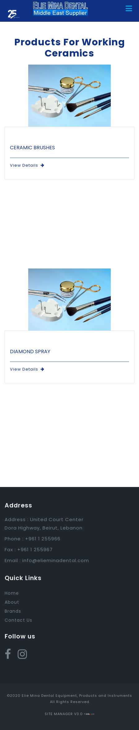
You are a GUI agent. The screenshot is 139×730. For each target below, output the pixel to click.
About (12, 602)
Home (12, 593)
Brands (13, 611)
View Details (27, 165)
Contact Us (18, 620)
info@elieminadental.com (55, 560)
